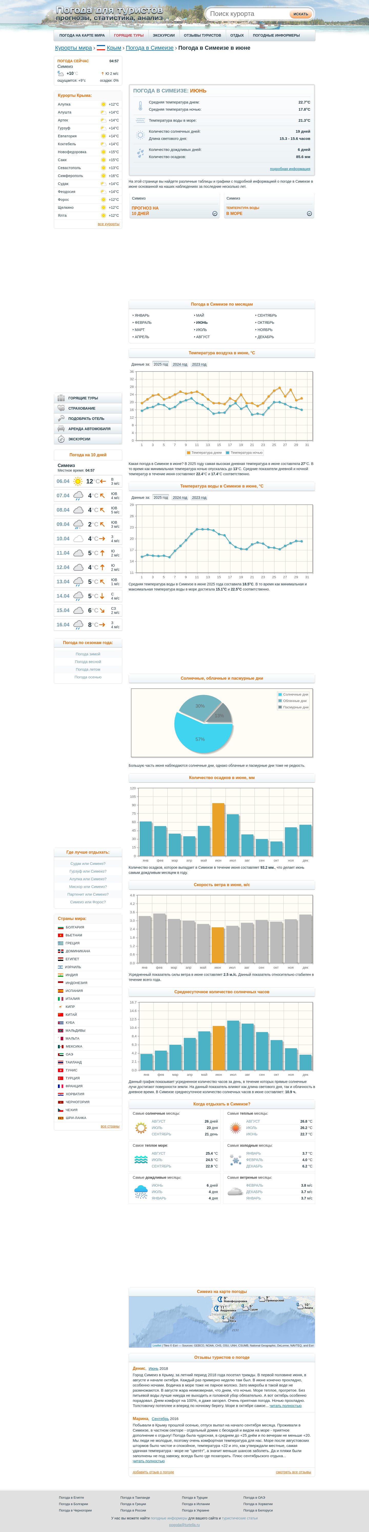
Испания (74, 991)
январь (142, 315)
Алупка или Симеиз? (88, 879)
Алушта (64, 112)
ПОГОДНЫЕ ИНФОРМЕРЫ (276, 35)
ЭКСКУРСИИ (164, 35)
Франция (74, 1086)
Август (158, 1121)
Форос (63, 200)
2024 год (180, 364)
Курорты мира (73, 48)
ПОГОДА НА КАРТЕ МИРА (82, 35)
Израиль (73, 967)
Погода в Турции (195, 1497)
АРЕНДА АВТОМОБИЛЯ (89, 429)
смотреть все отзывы (293, 1472)
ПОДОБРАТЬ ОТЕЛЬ (86, 419)
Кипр (70, 1007)
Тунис (71, 1070)
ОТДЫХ (237, 35)
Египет (72, 959)
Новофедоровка (72, 152)
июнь (202, 322)
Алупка (64, 104)
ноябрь (265, 330)
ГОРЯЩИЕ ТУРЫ (129, 35)
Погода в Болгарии (73, 1504)
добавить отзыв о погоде (153, 1472)
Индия (72, 975)
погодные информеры (169, 1518)
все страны (110, 1126)
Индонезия (76, 983)
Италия (73, 999)
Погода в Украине (195, 1510)
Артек (63, 120)
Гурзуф (64, 128)
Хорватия (75, 1094)
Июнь (252, 1134)
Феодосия (66, 192)
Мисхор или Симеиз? (88, 886)
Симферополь (70, 176)
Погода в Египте (71, 1497)
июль (201, 330)
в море (242, 211)
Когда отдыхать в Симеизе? (221, 1104)
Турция (73, 1078)
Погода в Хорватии (258, 1504)
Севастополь (69, 168)
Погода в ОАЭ (254, 1497)
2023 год (199, 364)
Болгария (75, 927)
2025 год (161, 364)
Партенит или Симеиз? (88, 894)
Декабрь (254, 1166)
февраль (143, 322)
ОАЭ (69, 1054)
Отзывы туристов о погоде (222, 1357)
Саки (62, 160)
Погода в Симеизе (149, 48)
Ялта (62, 215)
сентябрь (267, 315)
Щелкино (66, 207)
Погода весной (88, 661)
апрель (142, 337)
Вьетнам (74, 935)
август (203, 337)
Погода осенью (88, 677)
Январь (253, 1153)
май (200, 315)
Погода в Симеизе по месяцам (222, 304)
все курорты (108, 224)
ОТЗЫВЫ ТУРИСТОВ (202, 35)
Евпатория (67, 136)
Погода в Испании (196, 1504)
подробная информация (290, 169)
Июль (157, 1128)
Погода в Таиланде (135, 1497)
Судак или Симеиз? (88, 863)
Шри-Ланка (76, 1118)
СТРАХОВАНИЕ (81, 408)
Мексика (74, 1046)
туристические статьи (240, 1518)
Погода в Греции (133, 1504)
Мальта (72, 1038)
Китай (71, 1015)
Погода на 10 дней (88, 455)
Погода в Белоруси (258, 1510)
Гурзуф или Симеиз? (87, 871)
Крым (114, 48)
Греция (73, 943)
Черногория (78, 1102)
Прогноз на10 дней (145, 211)
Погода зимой (88, 654)
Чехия (71, 1110)
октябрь (266, 322)
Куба (70, 1022)
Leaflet (157, 1345)
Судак (63, 184)
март (140, 330)
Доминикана (78, 951)
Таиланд (74, 1062)
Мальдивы (75, 1030)
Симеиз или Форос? (88, 902)
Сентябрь (161, 1134)
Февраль (254, 1160)
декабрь (266, 337)
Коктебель (67, 144)
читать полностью (286, 1405)
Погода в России (133, 1510)
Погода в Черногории (75, 1510)
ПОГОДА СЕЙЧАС (73, 61)
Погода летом (88, 669)
